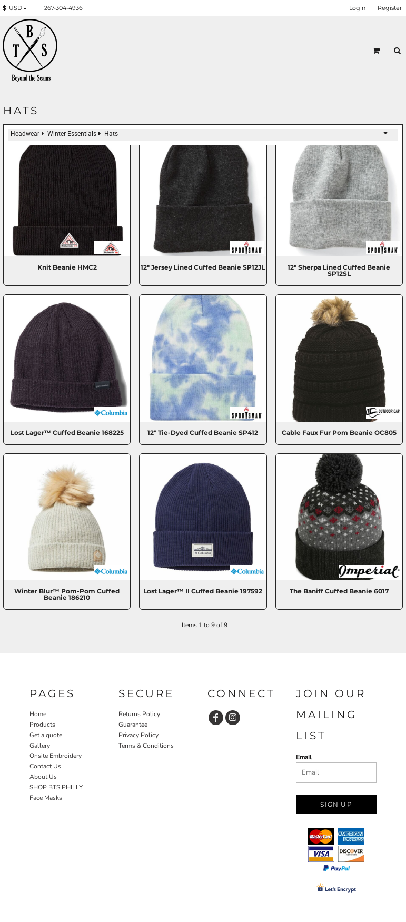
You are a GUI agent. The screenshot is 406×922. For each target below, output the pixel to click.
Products (42, 724)
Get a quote (45, 735)
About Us (43, 776)
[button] (17, 8)
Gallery (39, 745)
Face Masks (45, 798)
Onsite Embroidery (55, 755)
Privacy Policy (138, 735)
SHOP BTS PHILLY (56, 787)
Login (357, 8)
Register (390, 8)
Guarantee (132, 724)
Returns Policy (139, 714)
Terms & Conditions (146, 745)
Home (37, 714)
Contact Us (45, 766)
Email (304, 757)
